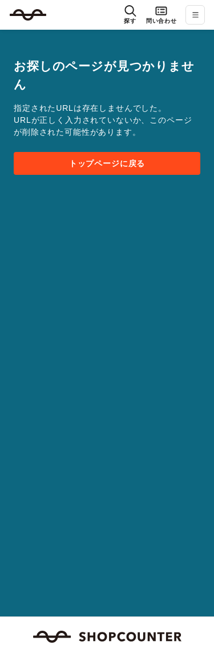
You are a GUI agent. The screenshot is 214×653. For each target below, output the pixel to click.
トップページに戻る (107, 163)
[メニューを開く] (195, 15)
